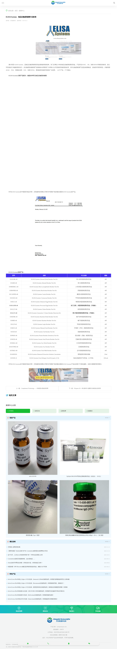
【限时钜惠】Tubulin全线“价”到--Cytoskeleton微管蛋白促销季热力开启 (28, 551)
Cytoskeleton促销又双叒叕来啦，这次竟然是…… (21, 558)
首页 (16, 10)
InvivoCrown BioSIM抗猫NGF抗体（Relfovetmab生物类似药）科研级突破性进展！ (31, 595)
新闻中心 (21, 10)
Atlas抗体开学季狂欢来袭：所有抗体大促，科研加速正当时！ (25, 562)
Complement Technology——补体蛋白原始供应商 (34, 388)
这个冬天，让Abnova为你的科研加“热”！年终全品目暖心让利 (25, 555)
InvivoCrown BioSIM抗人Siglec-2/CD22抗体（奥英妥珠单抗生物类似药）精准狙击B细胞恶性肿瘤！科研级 (37, 587)
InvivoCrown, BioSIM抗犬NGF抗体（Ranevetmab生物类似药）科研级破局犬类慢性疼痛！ (33, 599)
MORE (107, 418)
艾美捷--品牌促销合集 (14, 547)
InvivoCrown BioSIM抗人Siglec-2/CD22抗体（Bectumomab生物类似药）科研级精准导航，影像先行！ (36, 583)
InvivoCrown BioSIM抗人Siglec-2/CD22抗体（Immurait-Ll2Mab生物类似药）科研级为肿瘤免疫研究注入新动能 (38, 579)
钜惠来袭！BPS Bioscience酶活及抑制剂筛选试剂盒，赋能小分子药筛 (27, 566)
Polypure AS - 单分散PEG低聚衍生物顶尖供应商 (87, 388)
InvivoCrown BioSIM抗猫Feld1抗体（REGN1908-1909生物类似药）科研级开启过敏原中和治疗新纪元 (36, 591)
